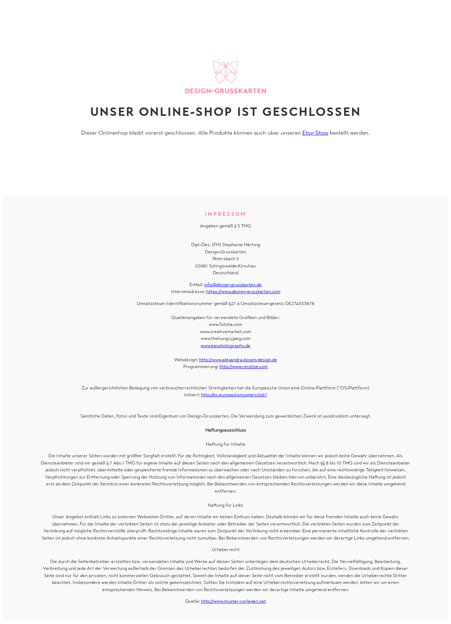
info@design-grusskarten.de (233, 285)
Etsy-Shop (315, 132)
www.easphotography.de (225, 345)
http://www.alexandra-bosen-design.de (238, 360)
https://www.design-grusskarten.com (243, 291)
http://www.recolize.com (243, 366)
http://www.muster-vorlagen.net (233, 601)
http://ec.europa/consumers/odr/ (234, 395)
